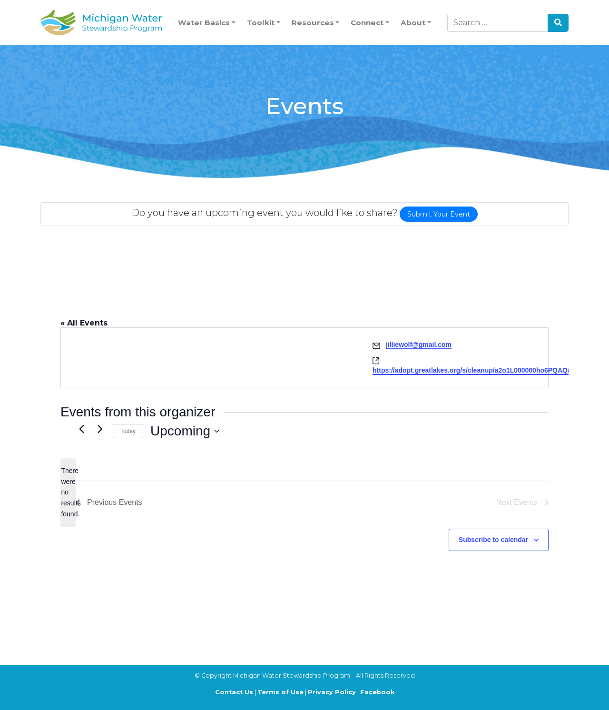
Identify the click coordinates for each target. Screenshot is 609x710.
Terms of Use (280, 692)
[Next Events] (100, 428)
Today (128, 431)
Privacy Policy (332, 692)
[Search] (497, 23)
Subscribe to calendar (493, 539)
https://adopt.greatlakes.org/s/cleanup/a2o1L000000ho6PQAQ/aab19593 (486, 370)
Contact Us (234, 692)
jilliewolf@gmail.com (419, 344)
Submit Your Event (438, 214)
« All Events (84, 322)
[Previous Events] (81, 428)
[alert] (68, 492)
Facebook (377, 692)
